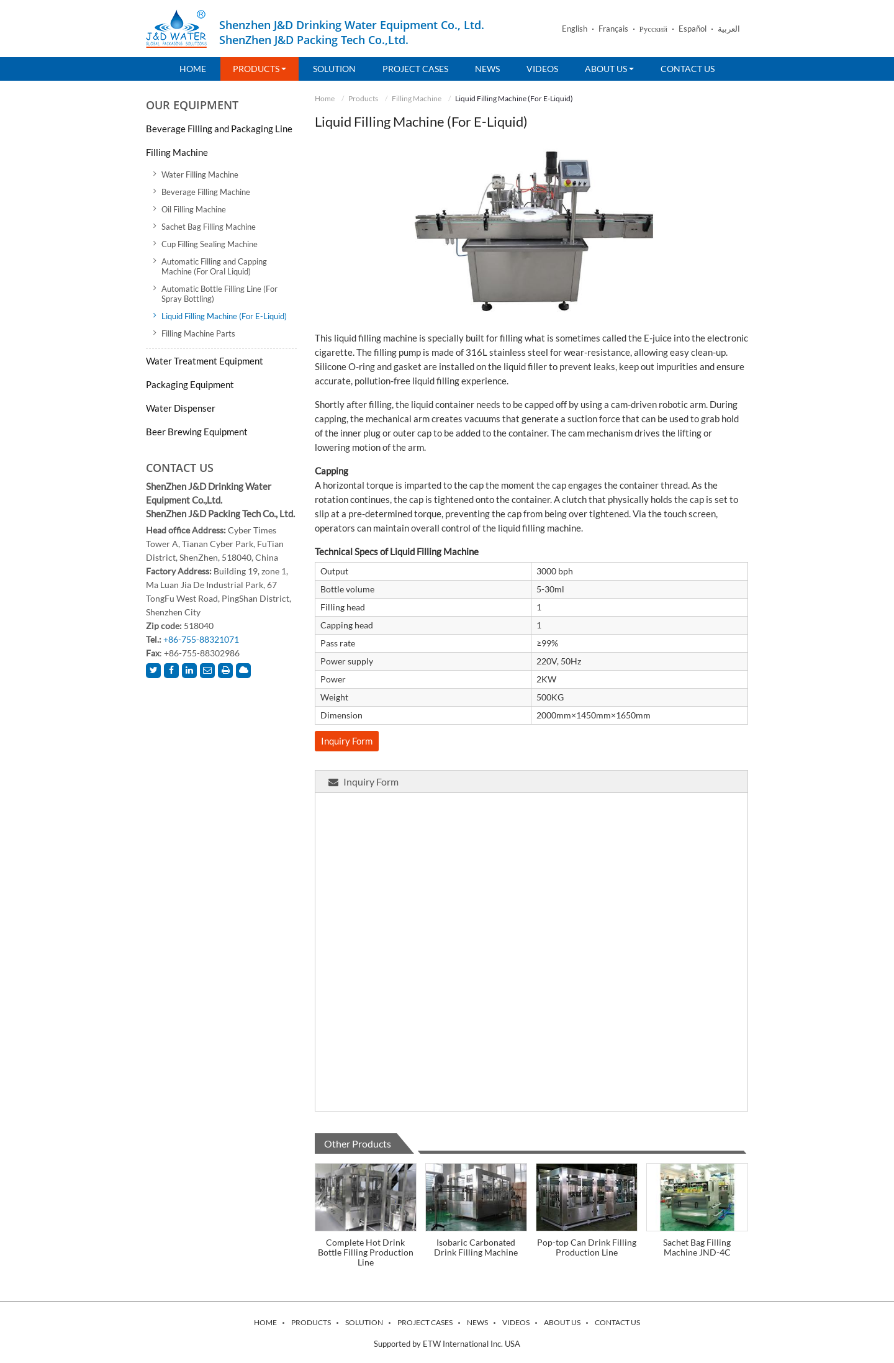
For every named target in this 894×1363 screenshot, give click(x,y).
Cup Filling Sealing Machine (209, 244)
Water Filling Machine (199, 174)
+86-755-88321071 (201, 639)
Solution (334, 68)
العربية (729, 29)
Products (363, 98)
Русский (653, 29)
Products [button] (259, 68)
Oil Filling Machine (193, 209)
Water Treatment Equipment (204, 360)
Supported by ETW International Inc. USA (447, 1344)
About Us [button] (609, 68)
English (574, 29)
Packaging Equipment (190, 384)
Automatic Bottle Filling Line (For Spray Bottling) (219, 294)
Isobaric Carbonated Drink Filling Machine (476, 1247)
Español (693, 29)
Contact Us (688, 68)
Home (192, 68)
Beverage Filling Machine (205, 192)
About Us (562, 1322)
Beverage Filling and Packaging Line (219, 128)
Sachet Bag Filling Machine (208, 227)
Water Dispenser (180, 408)
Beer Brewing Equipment (197, 431)
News (487, 68)
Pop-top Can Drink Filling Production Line (586, 1247)
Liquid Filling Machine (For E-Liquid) (224, 316)
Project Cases (415, 68)
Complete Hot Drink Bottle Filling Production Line (365, 1252)
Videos (542, 68)
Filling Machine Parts (198, 333)
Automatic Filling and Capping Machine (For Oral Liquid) (214, 266)
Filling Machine (416, 98)
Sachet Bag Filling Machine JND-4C (697, 1247)
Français (613, 29)
